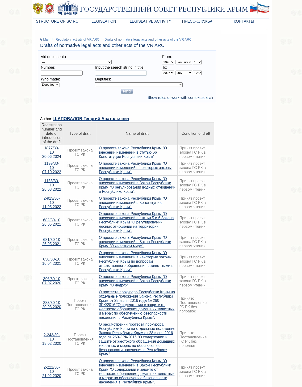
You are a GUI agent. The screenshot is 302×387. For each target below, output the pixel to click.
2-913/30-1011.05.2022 (51, 202)
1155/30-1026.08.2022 (51, 185)
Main (46, 39)
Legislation (104, 21)
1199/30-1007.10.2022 (51, 167)
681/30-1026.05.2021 (51, 242)
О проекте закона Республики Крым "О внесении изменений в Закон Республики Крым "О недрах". (135, 281)
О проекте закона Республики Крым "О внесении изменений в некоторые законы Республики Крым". (135, 167)
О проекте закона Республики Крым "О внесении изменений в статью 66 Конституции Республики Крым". (133, 152)
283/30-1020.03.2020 (51, 305)
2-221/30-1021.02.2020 (51, 371)
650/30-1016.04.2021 (51, 261)
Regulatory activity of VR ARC (77, 39)
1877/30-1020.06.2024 (51, 152)
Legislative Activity (151, 21)
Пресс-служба (197, 21)
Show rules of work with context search (180, 98)
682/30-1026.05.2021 (51, 222)
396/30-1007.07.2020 (51, 281)
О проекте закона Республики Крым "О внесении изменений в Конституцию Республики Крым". (133, 202)
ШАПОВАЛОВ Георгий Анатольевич (91, 118)
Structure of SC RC (57, 21)
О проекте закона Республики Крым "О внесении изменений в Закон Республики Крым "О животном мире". (135, 242)
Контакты (244, 21)
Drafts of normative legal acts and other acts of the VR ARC (148, 39)
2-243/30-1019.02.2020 (51, 339)
